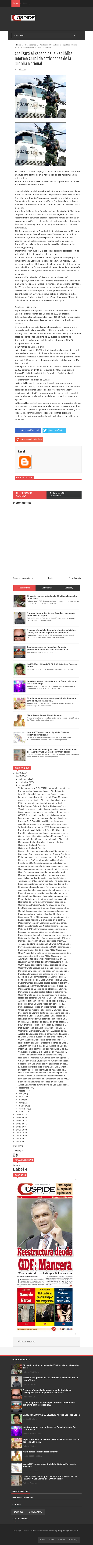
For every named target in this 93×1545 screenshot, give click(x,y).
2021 (18, 1124)
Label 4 (20, 1169)
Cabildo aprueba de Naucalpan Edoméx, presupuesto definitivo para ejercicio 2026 (49, 1403)
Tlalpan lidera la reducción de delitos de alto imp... (41, 1055)
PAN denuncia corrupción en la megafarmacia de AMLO (43, 1079)
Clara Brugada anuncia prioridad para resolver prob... (42, 872)
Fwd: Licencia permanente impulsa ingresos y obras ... (43, 833)
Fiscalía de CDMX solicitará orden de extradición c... (42, 863)
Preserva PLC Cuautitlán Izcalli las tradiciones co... (41, 821)
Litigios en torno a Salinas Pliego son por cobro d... (41, 1004)
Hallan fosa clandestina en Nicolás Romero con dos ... (43, 926)
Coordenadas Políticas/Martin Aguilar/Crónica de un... (42, 1031)
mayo (21, 1100)
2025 (18, 776)
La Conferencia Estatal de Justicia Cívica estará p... (42, 806)
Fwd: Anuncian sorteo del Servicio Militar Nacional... (42, 950)
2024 (18, 1114)
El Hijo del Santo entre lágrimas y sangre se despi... (42, 977)
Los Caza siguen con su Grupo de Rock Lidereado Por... (44, 908)
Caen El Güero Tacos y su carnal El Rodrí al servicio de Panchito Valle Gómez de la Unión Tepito (50, 1477)
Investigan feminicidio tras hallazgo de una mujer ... (41, 974)
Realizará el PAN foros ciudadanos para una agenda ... (43, 1058)
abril (21, 1103)
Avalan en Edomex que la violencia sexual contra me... (43, 866)
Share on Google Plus (28, 439)
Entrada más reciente (23, 578)
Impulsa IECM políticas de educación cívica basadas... (43, 1022)
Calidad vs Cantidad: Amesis (31, 845)
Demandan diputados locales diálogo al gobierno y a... (43, 992)
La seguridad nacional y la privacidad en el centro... (41, 920)
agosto (22, 1091)
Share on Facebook (27, 430)
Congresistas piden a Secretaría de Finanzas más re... (43, 836)
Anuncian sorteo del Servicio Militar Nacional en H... (42, 956)
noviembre (24, 782)
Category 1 (18, 1146)
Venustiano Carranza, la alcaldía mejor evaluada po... (42, 1052)
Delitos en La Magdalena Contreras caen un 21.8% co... (44, 938)
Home (42, 1539)
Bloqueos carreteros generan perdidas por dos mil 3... (43, 884)
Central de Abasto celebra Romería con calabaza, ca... (43, 911)
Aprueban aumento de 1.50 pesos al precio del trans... (43, 800)
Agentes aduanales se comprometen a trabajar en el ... (43, 890)
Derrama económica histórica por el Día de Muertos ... (43, 797)
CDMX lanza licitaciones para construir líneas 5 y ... (41, 1040)
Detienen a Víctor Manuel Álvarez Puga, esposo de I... (43, 1016)
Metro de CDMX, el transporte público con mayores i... (43, 929)
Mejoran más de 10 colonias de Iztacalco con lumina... (43, 989)
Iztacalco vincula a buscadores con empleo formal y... (42, 1037)
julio (20, 1093)
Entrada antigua (75, 578)
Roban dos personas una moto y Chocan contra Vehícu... (44, 998)
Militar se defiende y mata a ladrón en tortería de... (41, 803)
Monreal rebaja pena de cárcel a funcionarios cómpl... (42, 899)
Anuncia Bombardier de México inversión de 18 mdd (42, 878)
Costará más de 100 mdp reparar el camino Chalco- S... (43, 839)
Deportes (18, 1511)
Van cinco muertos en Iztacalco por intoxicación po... (42, 809)
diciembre (23, 779)
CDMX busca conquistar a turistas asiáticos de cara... (42, 965)
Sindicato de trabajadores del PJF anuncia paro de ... (42, 887)
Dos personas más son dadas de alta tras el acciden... (43, 818)
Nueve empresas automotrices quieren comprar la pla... (43, 1072)
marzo (22, 1106)
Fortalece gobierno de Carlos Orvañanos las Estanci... (43, 980)
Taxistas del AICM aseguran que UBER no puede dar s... (44, 881)
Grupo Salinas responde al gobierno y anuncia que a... (43, 1010)
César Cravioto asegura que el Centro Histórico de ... (42, 968)
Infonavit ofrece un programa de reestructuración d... (42, 1076)
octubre (22, 785)
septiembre (24, 1088)
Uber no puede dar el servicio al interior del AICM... (41, 842)
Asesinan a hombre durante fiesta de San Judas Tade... (43, 1085)
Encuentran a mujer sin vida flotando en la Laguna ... (42, 893)
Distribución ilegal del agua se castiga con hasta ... (41, 1028)
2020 (18, 1127)
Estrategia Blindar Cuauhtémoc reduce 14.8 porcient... (43, 986)
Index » (16, 1165)
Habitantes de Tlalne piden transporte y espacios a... (42, 902)
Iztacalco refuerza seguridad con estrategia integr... (41, 932)
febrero (22, 1109)
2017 (18, 1135)
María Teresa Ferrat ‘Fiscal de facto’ (40, 1452)
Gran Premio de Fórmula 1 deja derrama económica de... (44, 953)
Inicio (50, 578)
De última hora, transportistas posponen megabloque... (43, 971)
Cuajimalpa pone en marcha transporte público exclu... (43, 869)
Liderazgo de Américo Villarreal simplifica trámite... (41, 860)
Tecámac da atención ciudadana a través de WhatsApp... (44, 944)
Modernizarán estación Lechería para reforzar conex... (43, 923)
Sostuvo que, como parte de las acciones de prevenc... (43, 812)
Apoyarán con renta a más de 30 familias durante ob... (43, 1046)
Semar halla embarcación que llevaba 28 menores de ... (43, 851)
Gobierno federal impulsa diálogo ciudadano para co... (43, 896)
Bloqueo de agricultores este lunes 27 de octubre (40, 1082)
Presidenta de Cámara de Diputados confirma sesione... (44, 1013)
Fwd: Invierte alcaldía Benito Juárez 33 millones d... (41, 830)
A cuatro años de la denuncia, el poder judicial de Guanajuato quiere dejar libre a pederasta (47, 1391)
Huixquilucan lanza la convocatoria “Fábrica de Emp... (43, 1043)
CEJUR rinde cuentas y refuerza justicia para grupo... (42, 815)
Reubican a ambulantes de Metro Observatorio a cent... (43, 962)
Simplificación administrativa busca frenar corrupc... (41, 794)
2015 (18, 1142)
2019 (18, 1130)
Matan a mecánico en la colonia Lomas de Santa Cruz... (44, 857)
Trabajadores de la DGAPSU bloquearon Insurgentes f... (44, 788)
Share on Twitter (53, 430)
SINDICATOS (35, 1511)
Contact (61, 1539)
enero (21, 1111)
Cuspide (32, 1530)
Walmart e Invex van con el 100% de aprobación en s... (43, 827)
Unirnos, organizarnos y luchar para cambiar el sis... (42, 875)
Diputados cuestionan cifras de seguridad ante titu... (42, 941)
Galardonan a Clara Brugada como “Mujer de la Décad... (44, 1061)
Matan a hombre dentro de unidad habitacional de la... (43, 1049)
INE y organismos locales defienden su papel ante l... (42, 1025)
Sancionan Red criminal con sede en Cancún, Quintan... (44, 854)
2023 (18, 1117)
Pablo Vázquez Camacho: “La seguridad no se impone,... (44, 935)
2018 (18, 1132)
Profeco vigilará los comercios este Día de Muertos (41, 791)
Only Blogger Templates (68, 1530)
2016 (18, 1138)
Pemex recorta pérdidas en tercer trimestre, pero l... (42, 1007)
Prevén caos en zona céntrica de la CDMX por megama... (44, 947)
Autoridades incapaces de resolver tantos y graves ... (42, 824)
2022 (18, 1121)
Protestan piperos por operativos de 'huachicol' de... (42, 1070)
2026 (18, 773)
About (51, 1539)
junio (21, 1097)
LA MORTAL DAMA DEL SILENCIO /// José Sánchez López (51, 1415)
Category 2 (18, 1150)
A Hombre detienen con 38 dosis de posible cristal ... (42, 1001)
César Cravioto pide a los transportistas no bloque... (42, 995)
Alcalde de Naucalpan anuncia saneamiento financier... (43, 1034)
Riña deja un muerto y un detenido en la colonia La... (42, 1019)
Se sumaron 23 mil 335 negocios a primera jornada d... (43, 917)
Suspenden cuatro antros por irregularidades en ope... (43, 1064)
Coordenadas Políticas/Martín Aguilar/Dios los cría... (42, 905)
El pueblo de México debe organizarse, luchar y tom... (43, 1067)
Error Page (73, 1539)
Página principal (26, 1342)
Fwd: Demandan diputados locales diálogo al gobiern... (43, 983)
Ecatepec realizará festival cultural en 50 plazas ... (41, 914)
